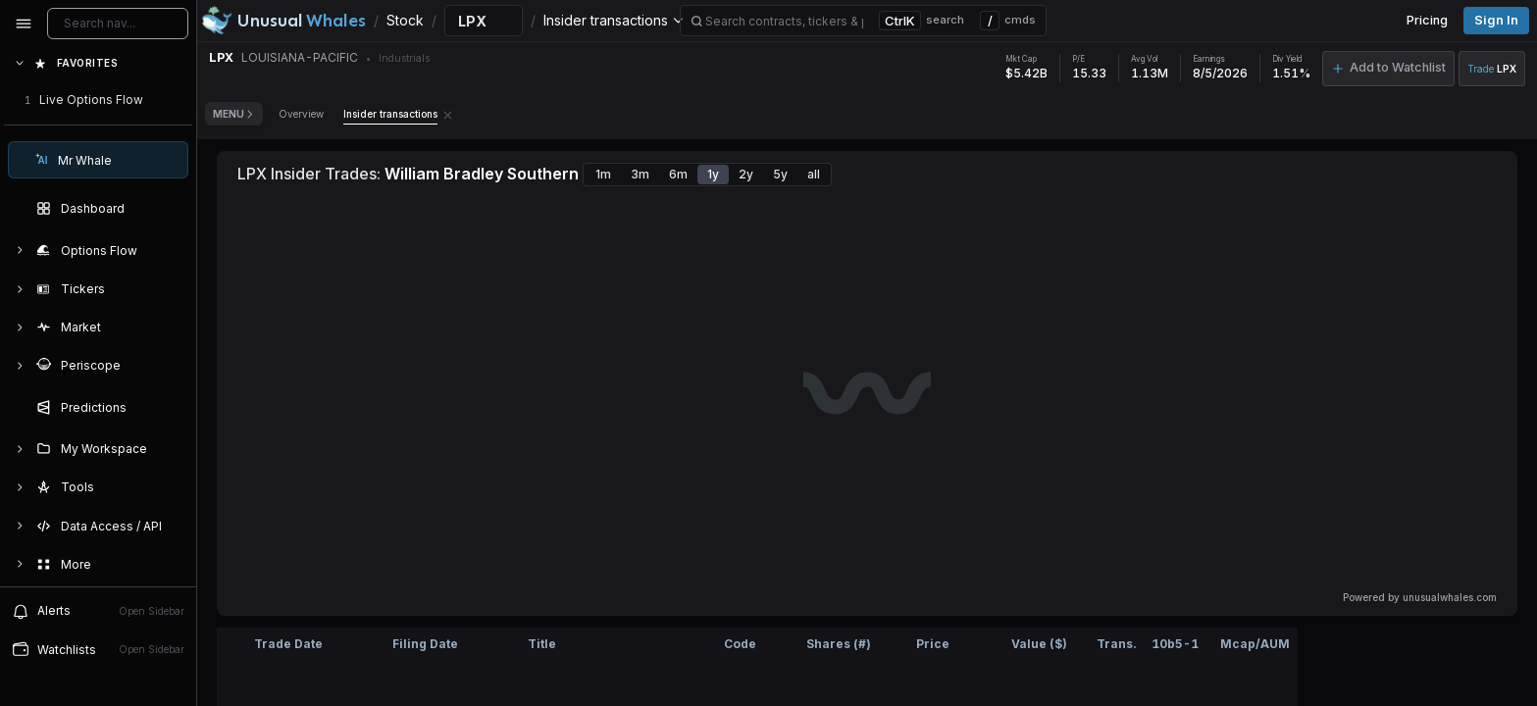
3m (640, 174)
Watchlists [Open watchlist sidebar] (98, 649)
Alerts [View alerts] (98, 611)
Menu (234, 114)
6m (678, 174)
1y (713, 174)
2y (746, 174)
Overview (301, 114)
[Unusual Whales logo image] (283, 20)
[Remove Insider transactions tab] (447, 114)
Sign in (1496, 20)
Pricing (1427, 20)
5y (780, 174)
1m (603, 174)
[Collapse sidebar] (23, 23)
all (813, 174)
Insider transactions (390, 114)
